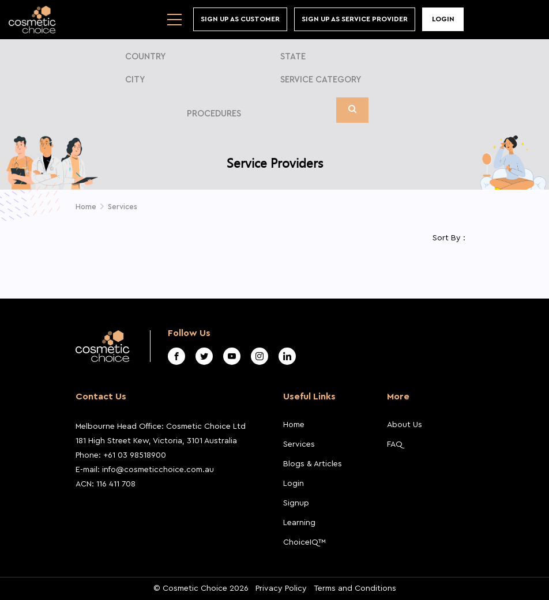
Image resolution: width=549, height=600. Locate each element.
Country (145, 56)
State (293, 56)
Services (122, 206)
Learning (299, 523)
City (135, 80)
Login (443, 19)
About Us (404, 425)
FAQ (395, 444)
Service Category (320, 80)
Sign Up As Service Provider (355, 19)
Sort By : (449, 238)
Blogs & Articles (312, 464)
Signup (296, 503)
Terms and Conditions (355, 588)
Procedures (214, 114)
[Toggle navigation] (174, 19)
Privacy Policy (281, 588)
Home (86, 206)
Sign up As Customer (240, 19)
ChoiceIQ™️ (304, 542)
